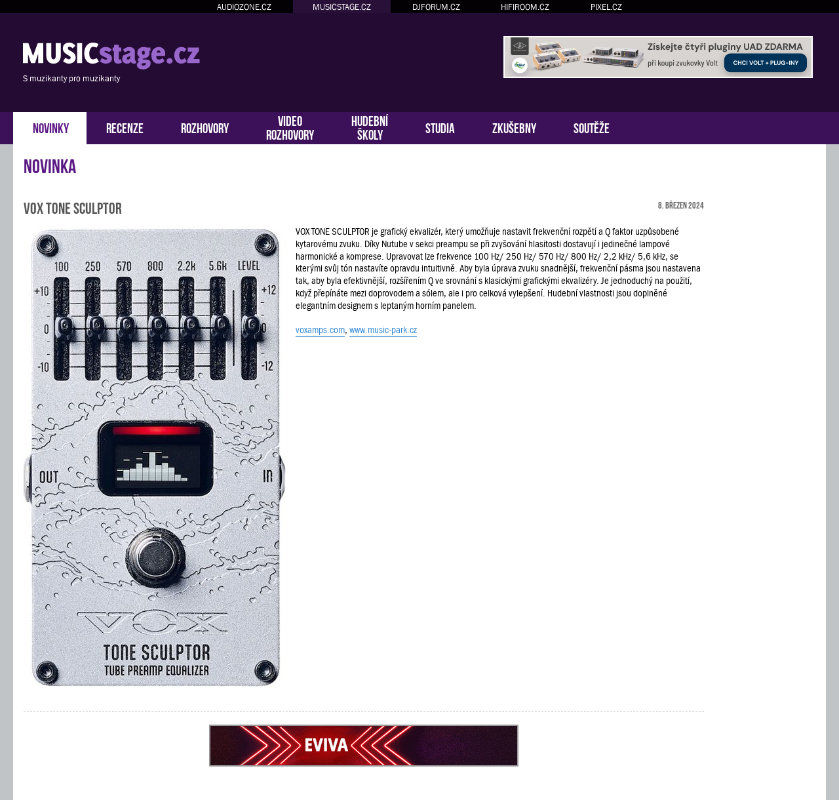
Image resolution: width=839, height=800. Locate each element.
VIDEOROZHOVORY (290, 126)
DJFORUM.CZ (436, 7)
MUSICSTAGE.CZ (342, 7)
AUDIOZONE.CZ (244, 7)
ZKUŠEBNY (514, 127)
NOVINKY (51, 127)
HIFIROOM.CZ (525, 7)
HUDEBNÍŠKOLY (369, 126)
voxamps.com (320, 330)
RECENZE (125, 127)
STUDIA (440, 127)
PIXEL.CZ (606, 7)
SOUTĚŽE (592, 127)
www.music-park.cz (383, 330)
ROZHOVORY (205, 127)
